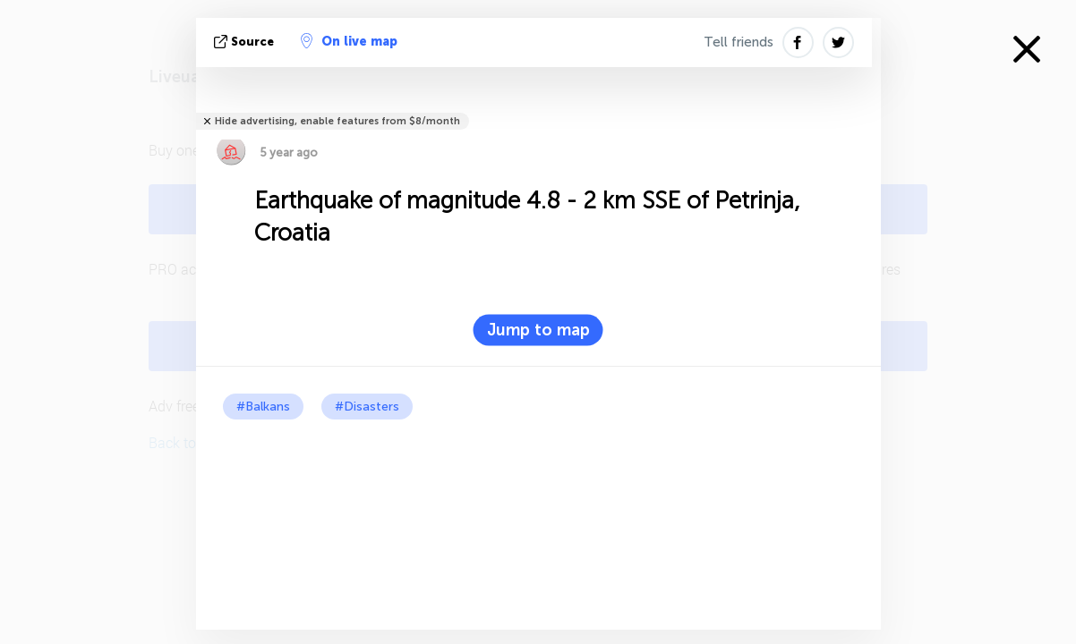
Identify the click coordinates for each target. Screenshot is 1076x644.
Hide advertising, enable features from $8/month (337, 121)
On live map (349, 41)
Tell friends (738, 42)
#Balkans (263, 406)
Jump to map (538, 330)
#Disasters (367, 406)
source (246, 41)
